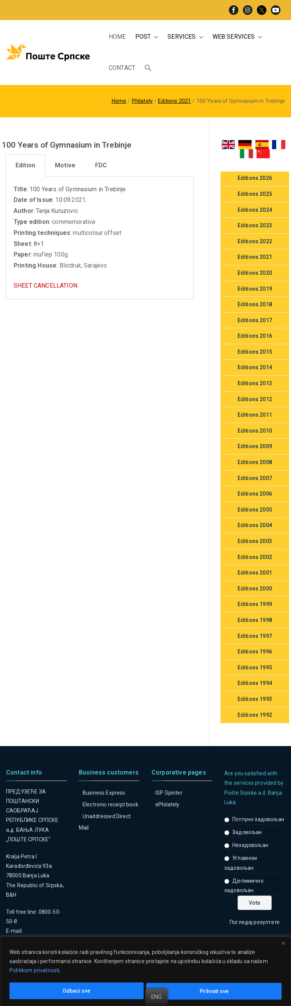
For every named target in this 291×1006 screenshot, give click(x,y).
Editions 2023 (255, 225)
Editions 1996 (255, 652)
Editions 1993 (255, 699)
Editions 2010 (255, 431)
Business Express (104, 793)
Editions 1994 (255, 683)
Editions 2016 (255, 336)
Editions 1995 (255, 667)
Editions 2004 (255, 525)
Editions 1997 (255, 636)
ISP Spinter (169, 793)
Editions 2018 (255, 304)
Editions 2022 (255, 241)
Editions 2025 (255, 194)
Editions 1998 (255, 620)
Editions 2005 (255, 510)
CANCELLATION (55, 285)
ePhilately (167, 804)
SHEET (23, 285)
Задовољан (247, 832)
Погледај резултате (255, 922)
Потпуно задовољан (258, 819)
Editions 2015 (255, 352)
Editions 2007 (255, 478)
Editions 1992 (255, 715)
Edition (25, 165)
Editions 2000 (255, 589)
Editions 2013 (255, 383)
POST (147, 37)
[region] (145, 971)
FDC (101, 165)
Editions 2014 (255, 367)
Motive (65, 165)
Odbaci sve (76, 991)
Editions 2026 (255, 178)
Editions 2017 (255, 320)
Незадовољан (250, 845)
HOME (117, 36)
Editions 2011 (255, 415)
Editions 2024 (255, 210)
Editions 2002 (255, 557)
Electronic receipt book (110, 804)
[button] (154, 37)
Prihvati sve (214, 991)
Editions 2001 (255, 573)
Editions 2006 (255, 494)
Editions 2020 (255, 273)
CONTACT (122, 67)
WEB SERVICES (238, 37)
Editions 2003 (255, 541)
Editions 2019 (255, 289)
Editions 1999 (255, 604)
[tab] (25, 165)
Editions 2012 (255, 399)
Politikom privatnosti (34, 971)
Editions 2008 (255, 462)
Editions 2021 (255, 257)
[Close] (283, 943)
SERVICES (185, 37)
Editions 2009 (255, 446)
